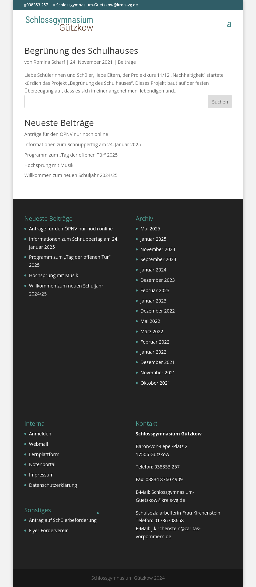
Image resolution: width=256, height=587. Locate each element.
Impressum (41, 474)
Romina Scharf (49, 62)
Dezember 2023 (157, 280)
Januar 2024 (153, 269)
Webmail (38, 444)
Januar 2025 (153, 239)
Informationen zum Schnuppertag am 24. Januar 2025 (82, 144)
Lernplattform (44, 454)
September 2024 (158, 259)
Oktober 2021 (155, 383)
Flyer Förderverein (49, 530)
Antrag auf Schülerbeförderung (63, 520)
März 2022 (151, 331)
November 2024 (157, 249)
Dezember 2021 (157, 362)
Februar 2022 (154, 342)
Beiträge (127, 62)
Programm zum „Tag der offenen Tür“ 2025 (71, 155)
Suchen (220, 102)
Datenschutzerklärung (53, 485)
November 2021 (157, 372)
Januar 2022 (153, 352)
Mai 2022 (150, 321)
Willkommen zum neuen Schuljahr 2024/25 (71, 175)
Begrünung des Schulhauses (81, 50)
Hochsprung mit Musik (48, 165)
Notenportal (42, 464)
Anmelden (40, 433)
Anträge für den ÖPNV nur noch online (66, 134)
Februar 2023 (154, 290)
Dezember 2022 (157, 311)
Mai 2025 (150, 228)
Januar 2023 (153, 301)
